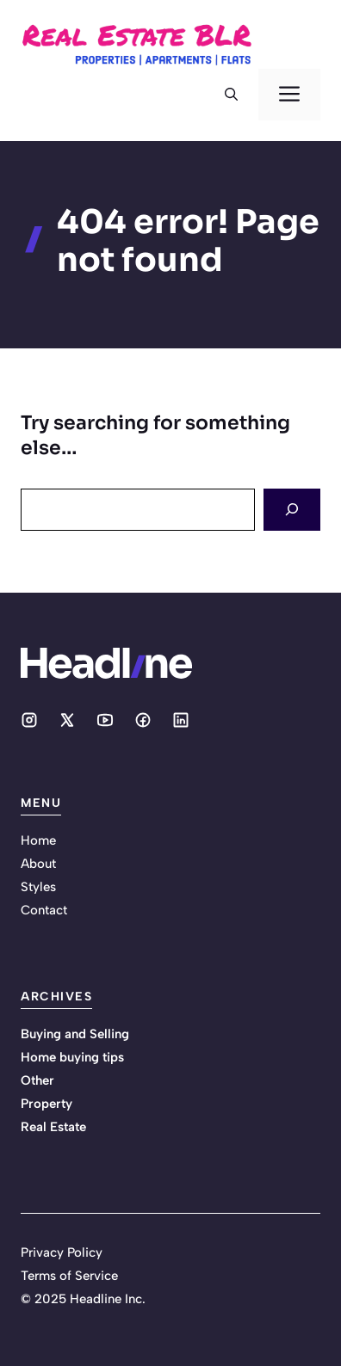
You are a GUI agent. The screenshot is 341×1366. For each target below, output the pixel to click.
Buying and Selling (75, 1034)
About (38, 863)
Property (46, 1103)
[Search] (292, 510)
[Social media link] (29, 720)
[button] (231, 94)
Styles (38, 887)
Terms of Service (69, 1275)
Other (37, 1080)
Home (38, 840)
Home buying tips (72, 1057)
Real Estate (53, 1127)
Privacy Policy (61, 1252)
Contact (44, 910)
